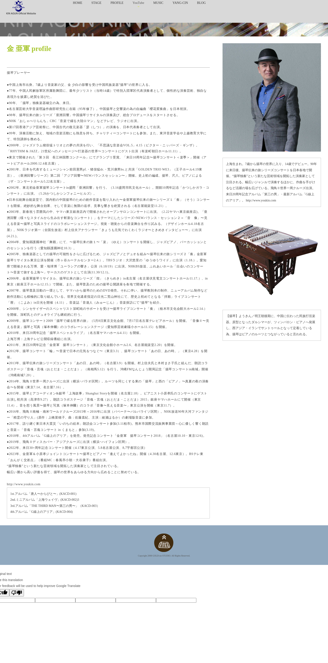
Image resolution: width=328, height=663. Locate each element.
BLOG (201, 3)
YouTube (138, 3)
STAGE (96, 3)
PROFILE (116, 3)
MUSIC (158, 3)
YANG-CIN (180, 3)
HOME (77, 3)
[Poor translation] (16, 593)
